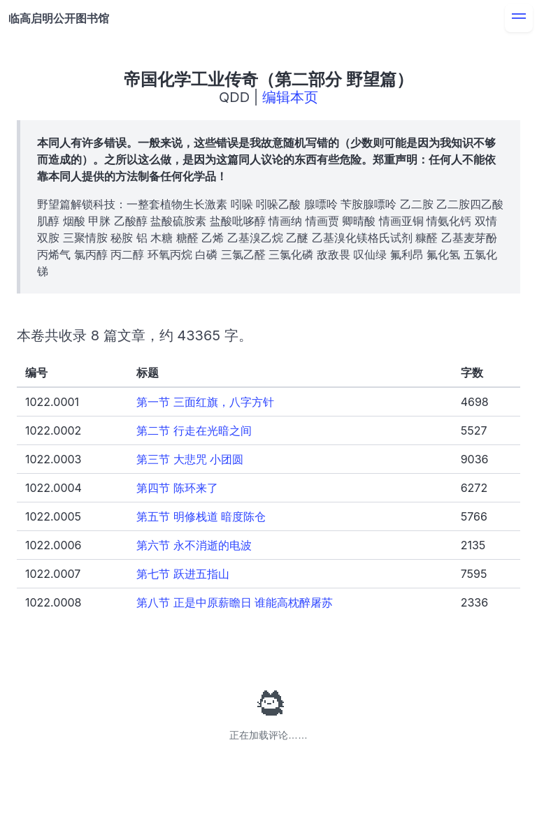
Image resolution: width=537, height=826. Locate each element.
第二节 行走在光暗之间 (194, 430)
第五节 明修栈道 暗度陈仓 (201, 516)
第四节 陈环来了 (177, 488)
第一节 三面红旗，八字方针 (205, 402)
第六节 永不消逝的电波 (194, 545)
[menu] (519, 18)
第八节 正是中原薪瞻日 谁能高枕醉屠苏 (234, 602)
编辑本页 (290, 97)
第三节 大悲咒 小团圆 (189, 459)
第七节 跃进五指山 (182, 574)
